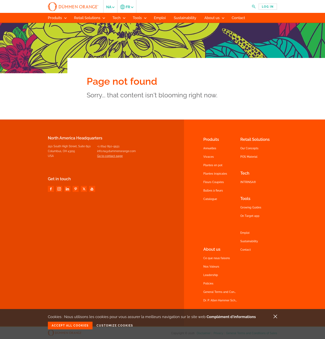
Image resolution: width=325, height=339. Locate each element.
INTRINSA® (248, 182)
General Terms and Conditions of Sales (228, 292)
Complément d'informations (231, 317)
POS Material (248, 156)
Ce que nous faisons (216, 258)
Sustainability (249, 241)
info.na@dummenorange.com (116, 151)
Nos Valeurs (211, 266)
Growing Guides (250, 207)
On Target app (249, 215)
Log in (268, 6)
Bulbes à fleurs (213, 190)
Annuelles (209, 148)
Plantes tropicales (215, 173)
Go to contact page (110, 156)
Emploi (244, 232)
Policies (208, 283)
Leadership (210, 275)
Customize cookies (115, 325)
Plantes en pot (212, 165)
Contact (245, 249)
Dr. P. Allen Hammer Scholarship (224, 300)
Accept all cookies (70, 325)
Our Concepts (249, 148)
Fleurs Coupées (213, 182)
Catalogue (210, 199)
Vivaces (208, 156)
